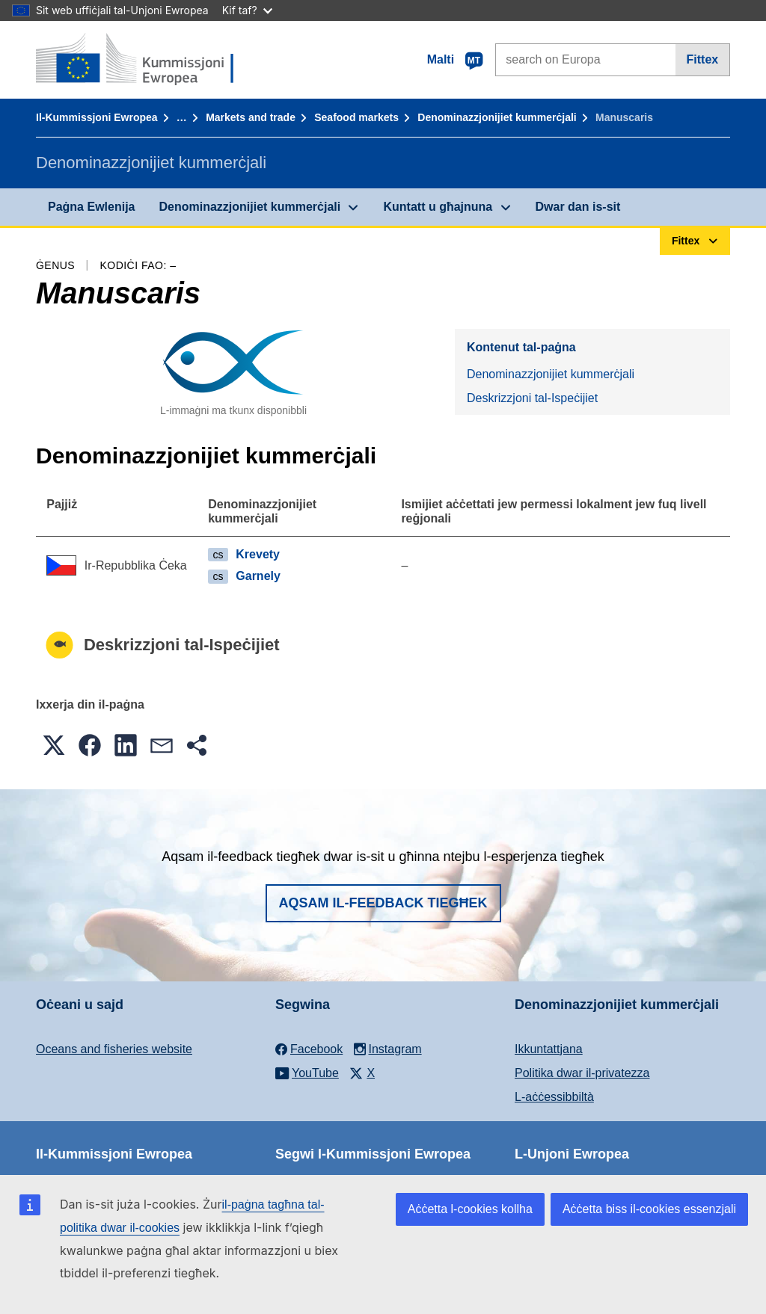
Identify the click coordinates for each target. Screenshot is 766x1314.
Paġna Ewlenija (91, 206)
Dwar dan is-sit (578, 206)
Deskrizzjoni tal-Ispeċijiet (532, 398)
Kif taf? (247, 10)
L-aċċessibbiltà (554, 1097)
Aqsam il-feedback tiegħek (383, 902)
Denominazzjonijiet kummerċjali (496, 117)
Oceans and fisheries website (114, 1049)
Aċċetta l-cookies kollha (470, 1209)
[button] (54, 745)
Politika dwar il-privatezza (582, 1073)
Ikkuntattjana (549, 1049)
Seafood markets (356, 117)
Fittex (703, 59)
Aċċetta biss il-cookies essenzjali (649, 1209)
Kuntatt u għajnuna (437, 206)
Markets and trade (250, 117)
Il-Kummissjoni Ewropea (97, 117)
